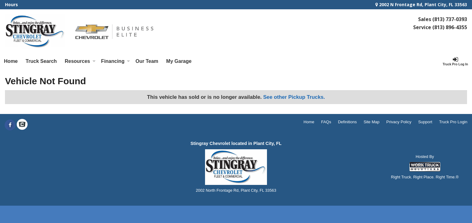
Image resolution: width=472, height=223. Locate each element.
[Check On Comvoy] (22, 125)
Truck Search (41, 61)
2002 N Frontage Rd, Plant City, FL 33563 (421, 4)
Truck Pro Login (453, 122)
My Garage (179, 61)
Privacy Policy (398, 122)
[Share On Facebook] (10, 125)
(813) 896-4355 (449, 27)
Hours (11, 4)
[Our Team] (147, 61)
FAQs (326, 122)
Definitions (347, 122)
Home (11, 61)
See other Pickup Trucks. (294, 97)
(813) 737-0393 (449, 19)
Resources (80, 61)
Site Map (371, 122)
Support (425, 122)
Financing (115, 61)
